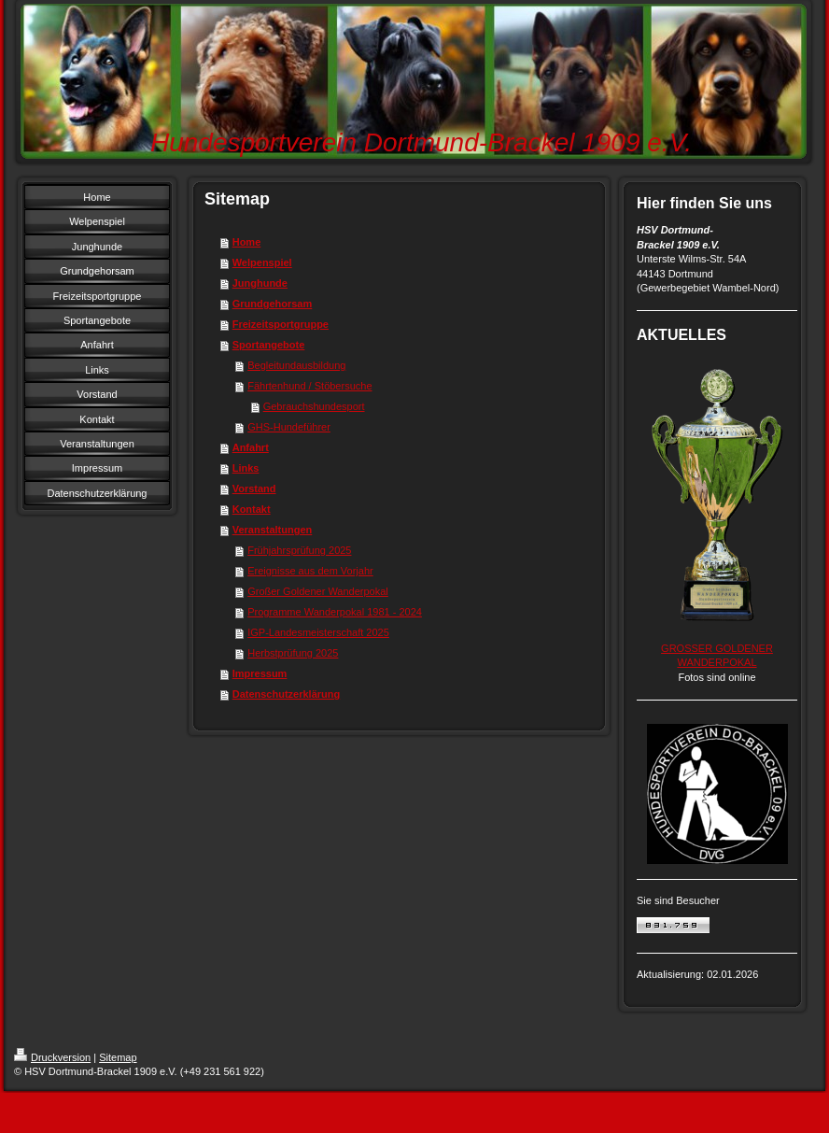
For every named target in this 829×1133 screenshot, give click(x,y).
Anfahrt (250, 447)
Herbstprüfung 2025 (292, 653)
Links (246, 468)
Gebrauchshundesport (314, 406)
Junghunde (260, 283)
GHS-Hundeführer (288, 426)
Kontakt (251, 509)
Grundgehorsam (272, 303)
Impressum (260, 673)
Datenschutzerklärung (286, 694)
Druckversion (52, 1057)
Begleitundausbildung (296, 365)
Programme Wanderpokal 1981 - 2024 (334, 611)
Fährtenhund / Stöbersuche (309, 385)
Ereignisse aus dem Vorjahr (310, 570)
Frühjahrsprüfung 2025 (299, 550)
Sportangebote (268, 344)
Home (246, 242)
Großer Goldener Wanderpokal (317, 591)
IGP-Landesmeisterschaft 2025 (318, 632)
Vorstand (254, 488)
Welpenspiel (262, 262)
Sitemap (117, 1057)
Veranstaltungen (272, 529)
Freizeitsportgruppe (280, 324)
